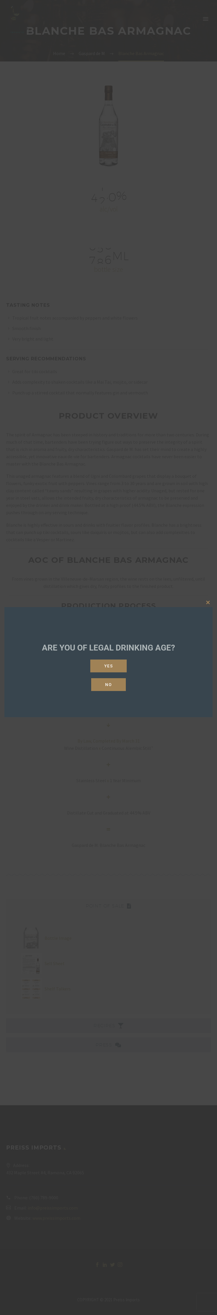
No (108, 684)
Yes (108, 666)
